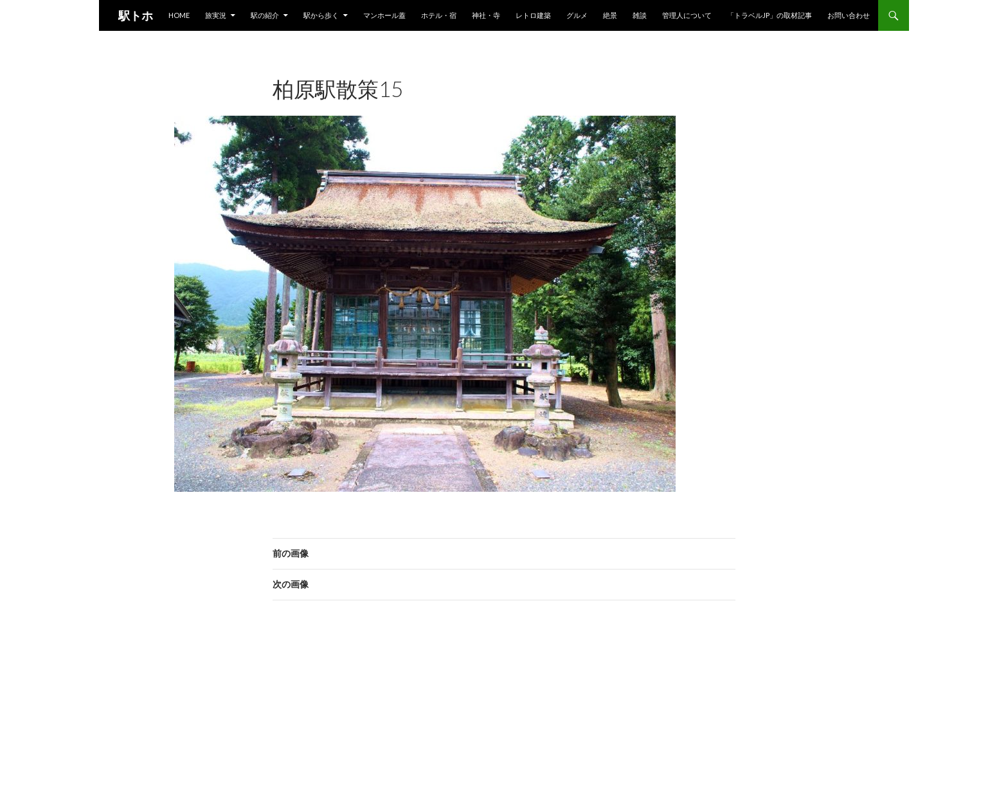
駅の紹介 (265, 15)
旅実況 (215, 15)
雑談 (640, 15)
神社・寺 (486, 15)
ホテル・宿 (438, 15)
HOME (179, 15)
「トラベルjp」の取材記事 (769, 15)
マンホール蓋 (384, 15)
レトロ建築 (533, 15)
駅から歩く (321, 15)
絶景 (610, 15)
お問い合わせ (848, 15)
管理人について (687, 15)
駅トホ (135, 15)
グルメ (577, 15)
